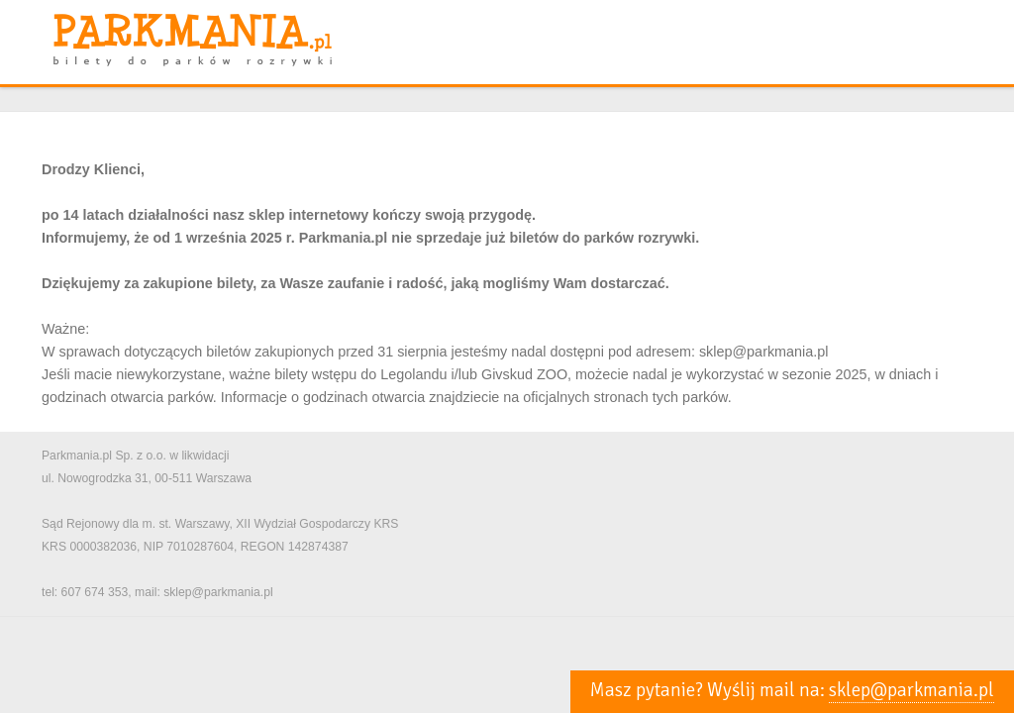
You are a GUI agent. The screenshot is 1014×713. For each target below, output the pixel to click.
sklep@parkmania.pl (911, 690)
